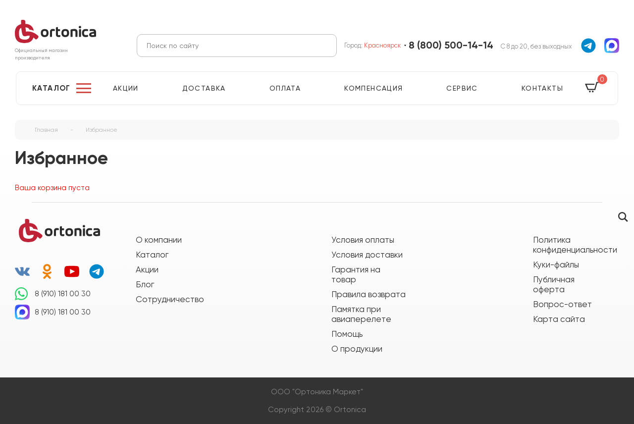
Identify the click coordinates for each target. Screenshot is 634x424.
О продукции (356, 349)
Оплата (285, 88)
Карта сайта (559, 319)
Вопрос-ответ (562, 304)
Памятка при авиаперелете (361, 314)
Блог (145, 284)
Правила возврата (368, 294)
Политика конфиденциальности (570, 245)
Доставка (204, 88)
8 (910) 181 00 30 (63, 293)
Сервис (461, 88)
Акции (126, 88)
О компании (159, 240)
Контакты (542, 88)
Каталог (51, 88)
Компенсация (373, 88)
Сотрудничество (170, 299)
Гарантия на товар (355, 274)
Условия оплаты (362, 240)
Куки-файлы (556, 264)
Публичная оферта (554, 284)
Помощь (347, 334)
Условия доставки (367, 255)
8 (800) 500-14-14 (451, 45)
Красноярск (382, 45)
